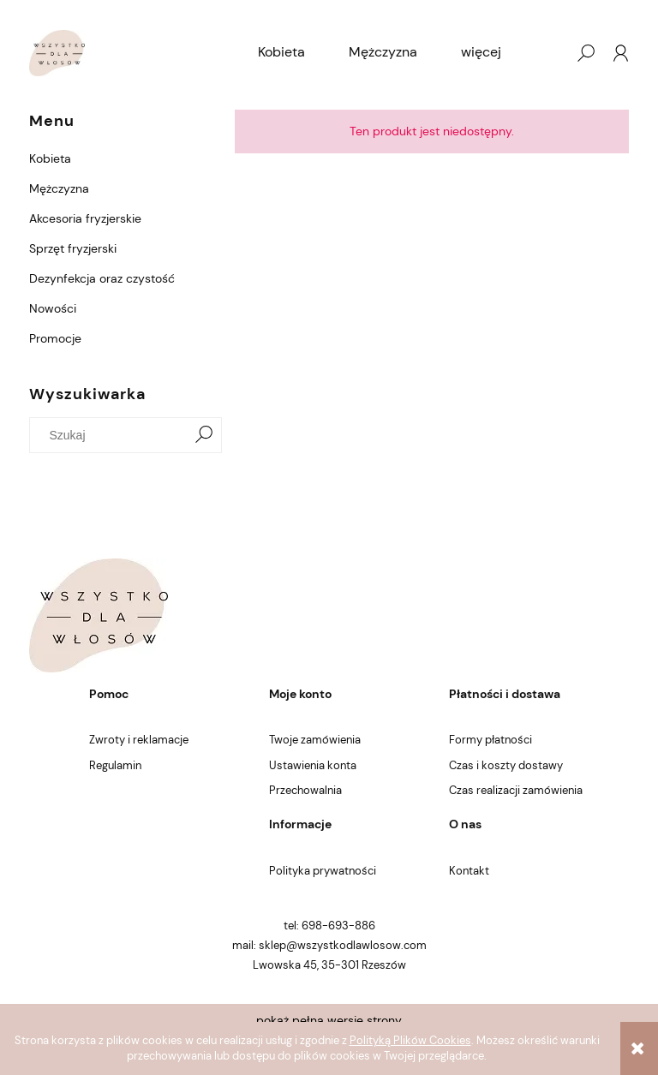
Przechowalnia (305, 790)
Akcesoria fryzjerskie (85, 218)
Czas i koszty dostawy (506, 765)
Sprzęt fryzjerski (73, 248)
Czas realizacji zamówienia (516, 790)
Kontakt (469, 870)
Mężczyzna (59, 188)
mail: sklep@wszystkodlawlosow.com (329, 945)
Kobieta (50, 158)
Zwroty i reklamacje (138, 739)
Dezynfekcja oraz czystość (102, 278)
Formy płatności (490, 739)
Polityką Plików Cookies (410, 1040)
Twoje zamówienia (315, 739)
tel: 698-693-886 (329, 925)
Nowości (52, 308)
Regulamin (115, 765)
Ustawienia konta (312, 765)
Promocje (55, 338)
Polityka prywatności (322, 870)
